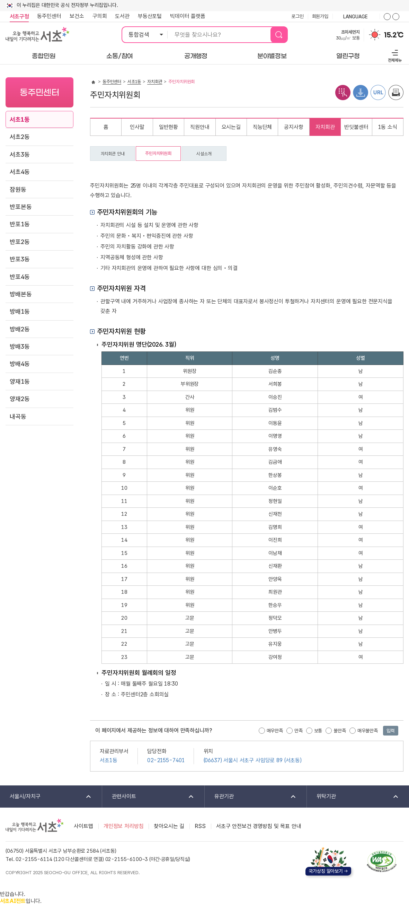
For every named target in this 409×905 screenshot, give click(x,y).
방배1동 (19, 311)
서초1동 (19, 119)
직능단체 (262, 127)
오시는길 (231, 127)
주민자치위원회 (158, 153)
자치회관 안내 (113, 153)
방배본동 (21, 294)
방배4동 (19, 363)
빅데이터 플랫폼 (187, 16)
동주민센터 (47, 16)
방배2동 (19, 329)
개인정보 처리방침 (124, 826)
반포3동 (19, 259)
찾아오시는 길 (169, 826)
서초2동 (19, 136)
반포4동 (19, 276)
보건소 (77, 16)
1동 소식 (387, 127)
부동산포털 (150, 16)
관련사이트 (148, 796)
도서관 (122, 16)
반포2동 (19, 241)
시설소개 (203, 153)
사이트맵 (83, 826)
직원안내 (199, 127)
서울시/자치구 (46, 796)
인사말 (137, 127)
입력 (390, 730)
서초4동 (19, 171)
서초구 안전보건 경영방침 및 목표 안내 (258, 826)
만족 (298, 730)
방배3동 (19, 346)
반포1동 (19, 224)
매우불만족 (367, 730)
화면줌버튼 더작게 (395, 16)
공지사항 (293, 127)
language (356, 17)
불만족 (340, 730)
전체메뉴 (394, 55)
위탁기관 (353, 796)
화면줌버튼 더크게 (387, 16)
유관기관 (251, 796)
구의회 (99, 16)
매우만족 (275, 730)
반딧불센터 (356, 127)
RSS (200, 826)
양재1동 (19, 381)
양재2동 (19, 398)
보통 (318, 730)
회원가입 (320, 16)
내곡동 (18, 416)
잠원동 (18, 189)
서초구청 (19, 16)
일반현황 (168, 127)
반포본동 (21, 206)
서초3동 (19, 154)
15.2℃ (393, 35)
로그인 (297, 16)
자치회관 (154, 81)
